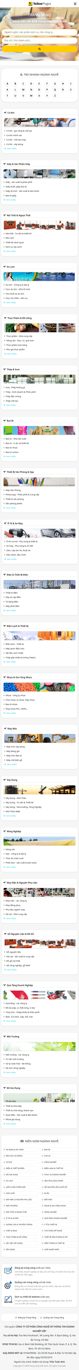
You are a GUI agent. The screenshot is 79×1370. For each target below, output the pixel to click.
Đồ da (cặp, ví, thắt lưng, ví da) (20, 1007)
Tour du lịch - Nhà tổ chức (18, 289)
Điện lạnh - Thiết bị (15, 644)
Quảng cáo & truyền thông (19, 1224)
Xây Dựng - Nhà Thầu (16, 798)
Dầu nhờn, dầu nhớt (16, 554)
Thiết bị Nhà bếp (14, 1106)
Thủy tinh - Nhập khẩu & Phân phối (22, 1012)
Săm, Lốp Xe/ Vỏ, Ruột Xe (18, 550)
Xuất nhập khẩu (51, 1249)
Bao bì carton (12, 452)
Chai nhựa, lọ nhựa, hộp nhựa (20, 699)
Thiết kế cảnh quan (15, 242)
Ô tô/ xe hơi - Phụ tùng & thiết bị (22, 541)
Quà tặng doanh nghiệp (20, 985)
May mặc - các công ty (16, 900)
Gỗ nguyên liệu (13, 952)
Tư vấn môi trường (15, 1059)
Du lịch (11, 266)
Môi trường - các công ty (17, 1054)
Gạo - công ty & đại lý (16, 853)
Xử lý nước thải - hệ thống (18, 1063)
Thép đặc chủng (13, 396)
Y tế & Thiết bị (50, 1224)
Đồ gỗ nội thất (13, 960)
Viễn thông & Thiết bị (54, 1243)
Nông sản (10, 849)
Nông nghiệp (14, 831)
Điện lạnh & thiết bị (17, 626)
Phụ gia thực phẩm (15, 349)
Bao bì (10, 420)
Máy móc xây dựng (15, 746)
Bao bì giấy (11, 195)
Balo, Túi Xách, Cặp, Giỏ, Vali (19, 1016)
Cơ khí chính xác (14, 135)
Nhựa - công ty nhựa (16, 695)
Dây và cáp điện (13, 597)
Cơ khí (10, 112)
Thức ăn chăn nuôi (14, 858)
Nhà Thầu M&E (13, 811)
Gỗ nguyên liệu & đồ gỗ (20, 933)
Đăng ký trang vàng (32, 1267)
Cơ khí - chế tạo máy (16, 139)
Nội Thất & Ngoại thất (18, 215)
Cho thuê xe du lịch (15, 293)
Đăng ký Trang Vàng (27, 1317)
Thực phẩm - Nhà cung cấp (19, 336)
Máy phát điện (13, 606)
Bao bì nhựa (11, 447)
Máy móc (12, 728)
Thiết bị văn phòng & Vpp (20, 471)
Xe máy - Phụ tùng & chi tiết (19, 545)
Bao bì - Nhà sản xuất (16, 438)
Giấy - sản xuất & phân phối (19, 182)
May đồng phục (13, 905)
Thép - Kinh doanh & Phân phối (21, 392)
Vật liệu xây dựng (14, 1243)
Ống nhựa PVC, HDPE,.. (17, 708)
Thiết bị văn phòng (15, 499)
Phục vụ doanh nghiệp (55, 1174)
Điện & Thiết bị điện (17, 574)
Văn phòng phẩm (14, 503)
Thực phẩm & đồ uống (19, 318)
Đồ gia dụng (13, 1087)
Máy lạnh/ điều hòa (15, 648)
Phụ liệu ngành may (15, 909)
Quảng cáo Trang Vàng (53, 1317)
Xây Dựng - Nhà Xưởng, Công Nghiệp (23, 807)
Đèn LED (10, 237)
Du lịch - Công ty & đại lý (17, 284)
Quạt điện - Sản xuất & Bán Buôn (21, 1115)
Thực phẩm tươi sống (16, 345)
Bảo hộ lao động (14, 1156)
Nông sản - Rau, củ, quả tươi (20, 340)
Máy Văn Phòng (13, 490)
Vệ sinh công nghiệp (15, 1068)
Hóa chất (10, 1193)
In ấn (46, 1193)
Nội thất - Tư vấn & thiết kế (18, 233)
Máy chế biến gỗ (14, 760)
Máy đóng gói (13, 751)
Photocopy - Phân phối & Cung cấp (22, 494)
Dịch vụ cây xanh (14, 246)
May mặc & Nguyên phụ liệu (22, 882)
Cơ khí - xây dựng (14, 144)
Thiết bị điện (12, 592)
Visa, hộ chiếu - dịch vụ (17, 298)
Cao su (47, 1156)
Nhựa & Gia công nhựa (19, 677)
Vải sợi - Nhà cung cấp (16, 914)
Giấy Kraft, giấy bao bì (16, 186)
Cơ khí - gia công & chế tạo (19, 130)
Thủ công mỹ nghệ (53, 1230)
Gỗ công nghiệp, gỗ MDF (18, 965)
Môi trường (13, 1036)
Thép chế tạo (12, 400)
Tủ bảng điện (12, 601)
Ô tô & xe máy (15, 523)
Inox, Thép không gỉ (15, 387)
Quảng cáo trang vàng (33, 1282)
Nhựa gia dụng (13, 1119)
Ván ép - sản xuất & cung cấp (20, 956)
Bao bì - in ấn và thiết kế (17, 443)
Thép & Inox (13, 369)
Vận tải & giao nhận (53, 1180)
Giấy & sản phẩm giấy (18, 164)
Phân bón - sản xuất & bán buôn (21, 862)
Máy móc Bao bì (14, 755)
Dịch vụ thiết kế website (32, 1296)
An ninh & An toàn (14, 1149)
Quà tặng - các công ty (16, 1003)
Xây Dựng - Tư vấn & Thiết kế (19, 802)
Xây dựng (12, 779)
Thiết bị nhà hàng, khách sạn (19, 1110)
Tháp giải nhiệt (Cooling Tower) (21, 657)
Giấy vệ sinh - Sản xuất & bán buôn (22, 191)
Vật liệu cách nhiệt (14, 653)
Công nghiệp (50, 1162)
